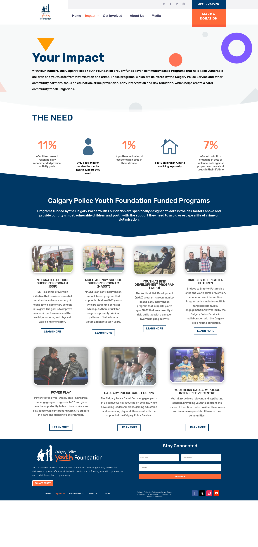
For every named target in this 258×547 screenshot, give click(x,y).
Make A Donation (208, 16)
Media (156, 16)
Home (76, 16)
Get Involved (208, 4)
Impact (90, 16)
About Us (137, 16)
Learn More (52, 331)
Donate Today (43, 483)
